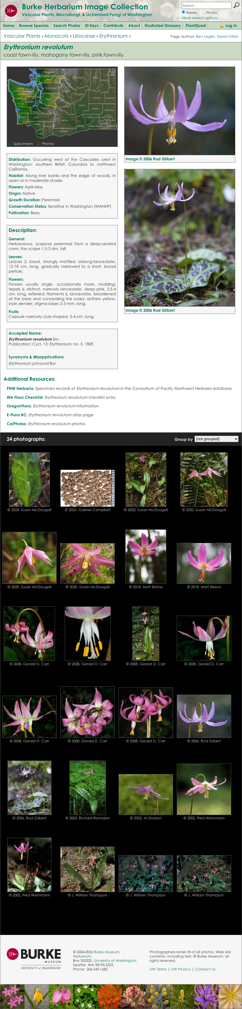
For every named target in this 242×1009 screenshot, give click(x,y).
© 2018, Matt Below (146, 587)
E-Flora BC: (17, 414)
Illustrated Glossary (163, 25)
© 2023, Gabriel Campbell (87, 510)
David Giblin (227, 36)
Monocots (56, 36)
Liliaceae (84, 36)
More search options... (201, 18)
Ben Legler (205, 36)
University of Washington (115, 960)
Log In (231, 25)
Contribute (113, 25)
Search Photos (66, 25)
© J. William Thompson (87, 895)
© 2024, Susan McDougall (29, 510)
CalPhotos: (17, 423)
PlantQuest (196, 25)
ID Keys (92, 25)
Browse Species (34, 25)
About (134, 25)
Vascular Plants (22, 36)
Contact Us (205, 969)
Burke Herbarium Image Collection (85, 6)
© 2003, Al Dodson (146, 818)
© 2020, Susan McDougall (146, 510)
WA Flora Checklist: (25, 397)
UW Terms (158, 969)
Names (191, 13)
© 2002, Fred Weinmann (204, 818)
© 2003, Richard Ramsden (87, 818)
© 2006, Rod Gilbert (204, 741)
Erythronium (113, 36)
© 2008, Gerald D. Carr (29, 664)
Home (8, 25)
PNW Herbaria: (20, 388)
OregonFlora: (19, 405)
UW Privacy (181, 969)
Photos (211, 13)
